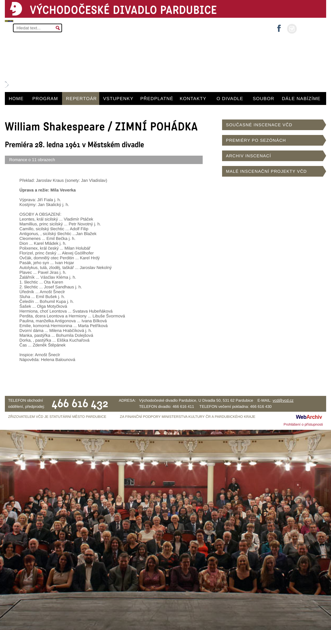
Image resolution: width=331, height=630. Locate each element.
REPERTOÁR (81, 98)
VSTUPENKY (118, 98)
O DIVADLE (230, 98)
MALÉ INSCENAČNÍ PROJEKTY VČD (266, 171)
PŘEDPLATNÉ (156, 98)
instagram (292, 29)
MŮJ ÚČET (311, 28)
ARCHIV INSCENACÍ (248, 155)
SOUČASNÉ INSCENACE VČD (259, 124)
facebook (279, 26)
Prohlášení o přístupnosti (303, 425)
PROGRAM (45, 98)
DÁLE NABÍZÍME (301, 98)
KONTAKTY (193, 98)
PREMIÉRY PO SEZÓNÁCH (256, 140)
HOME (16, 98)
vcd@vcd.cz (283, 400)
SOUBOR (263, 98)
